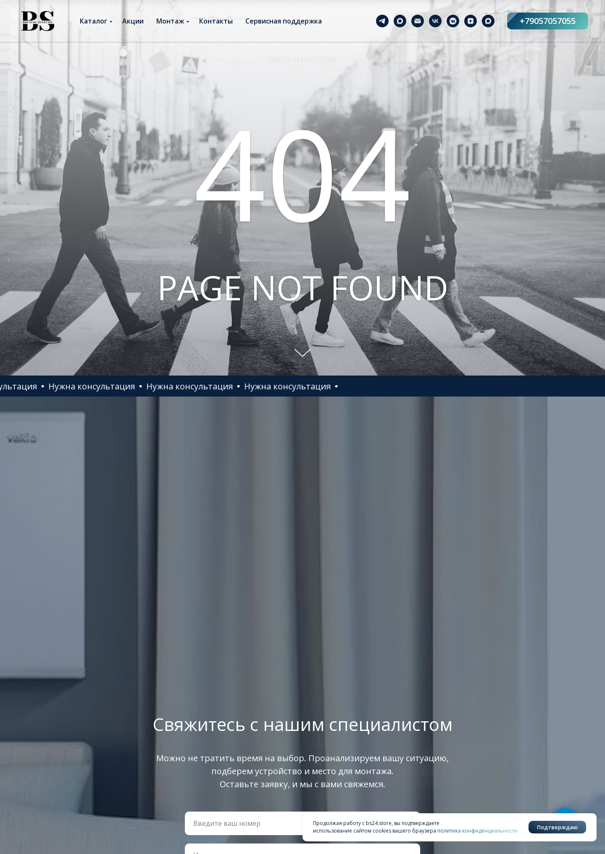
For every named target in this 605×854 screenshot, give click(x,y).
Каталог (93, 21)
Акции (133, 21)
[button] (129, 386)
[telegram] (382, 21)
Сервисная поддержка (283, 21)
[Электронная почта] (417, 21)
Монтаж (170, 21)
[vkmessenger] (453, 21)
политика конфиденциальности (477, 830)
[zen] (470, 21)
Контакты (216, 21)
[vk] (435, 21)
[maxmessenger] (400, 21)
